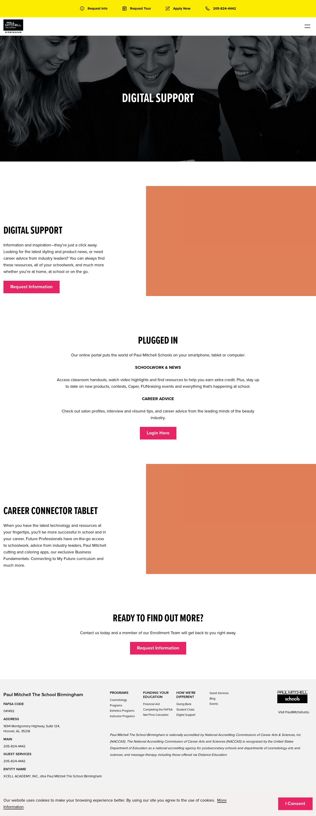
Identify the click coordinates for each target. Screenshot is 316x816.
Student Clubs (185, 709)
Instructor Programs (122, 716)
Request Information (31, 287)
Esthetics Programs (122, 711)
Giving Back (183, 704)
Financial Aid (151, 704)
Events (214, 704)
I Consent (295, 803)
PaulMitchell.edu (297, 712)
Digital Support (185, 715)
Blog (212, 698)
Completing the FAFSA (158, 709)
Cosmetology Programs (118, 702)
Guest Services (219, 693)
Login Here (158, 433)
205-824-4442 (14, 746)
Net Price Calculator (156, 715)
